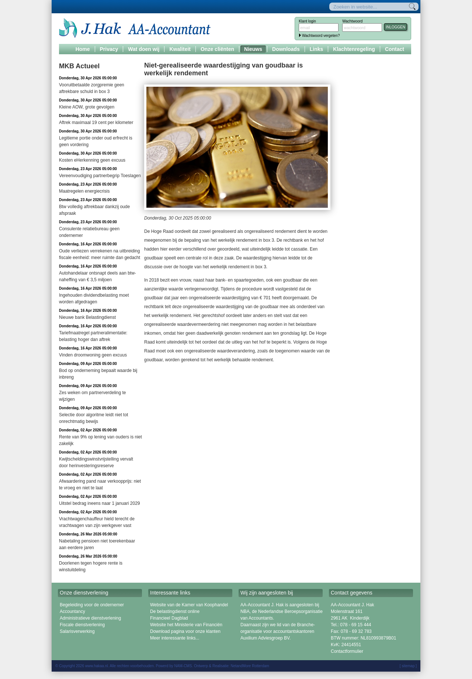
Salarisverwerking (77, 631)
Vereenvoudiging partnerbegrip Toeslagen (100, 175)
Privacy (109, 49)
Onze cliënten (217, 49)
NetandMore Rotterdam (249, 666)
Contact (394, 49)
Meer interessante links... (174, 638)
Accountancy (72, 611)
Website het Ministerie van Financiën (186, 624)
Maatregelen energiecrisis (84, 191)
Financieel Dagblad (169, 618)
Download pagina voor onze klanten (185, 631)
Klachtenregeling (354, 49)
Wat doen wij (143, 49)
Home (83, 49)
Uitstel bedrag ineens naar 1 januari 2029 (99, 503)
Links (316, 49)
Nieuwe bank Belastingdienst (87, 317)
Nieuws (253, 49)
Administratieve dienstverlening (90, 618)
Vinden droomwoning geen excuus (93, 355)
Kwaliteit (180, 49)
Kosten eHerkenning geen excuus (92, 160)
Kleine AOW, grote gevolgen (86, 107)
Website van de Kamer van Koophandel (189, 604)
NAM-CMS (183, 666)
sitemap (408, 666)
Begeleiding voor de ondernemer (92, 604)
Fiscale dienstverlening (82, 624)
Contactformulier (347, 651)
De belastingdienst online (174, 611)
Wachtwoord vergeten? (321, 36)
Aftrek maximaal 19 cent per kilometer (96, 122)
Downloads (286, 49)
